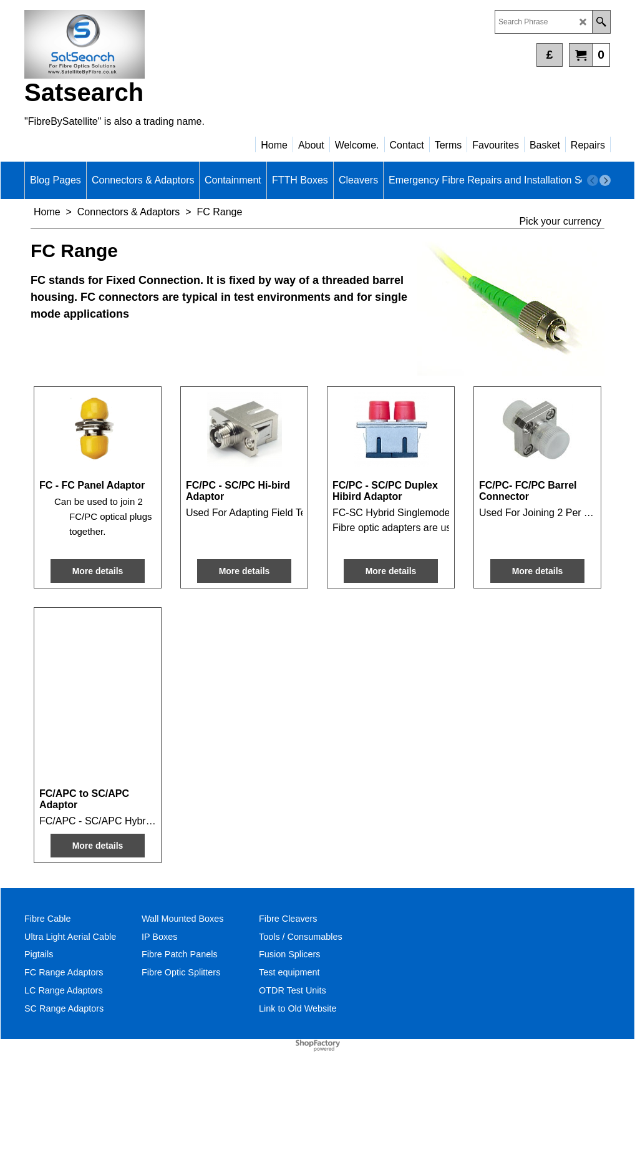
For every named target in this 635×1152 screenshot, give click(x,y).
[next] (605, 180)
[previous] (592, 180)
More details (98, 666)
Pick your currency (560, 221)
